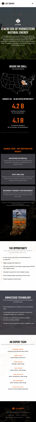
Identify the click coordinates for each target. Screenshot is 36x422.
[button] (32, 3)
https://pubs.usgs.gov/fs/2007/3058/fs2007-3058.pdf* (15, 132)
